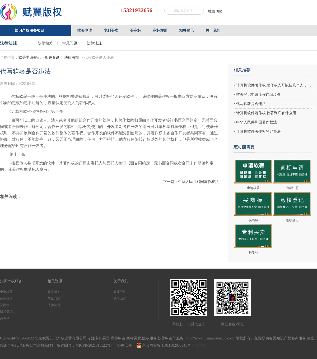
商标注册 (6, 298)
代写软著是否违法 (251, 104)
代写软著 (19, 96)
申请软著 (6, 292)
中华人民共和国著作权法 (198, 182)
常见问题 (69, 43)
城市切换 (215, 11)
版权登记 (6, 312)
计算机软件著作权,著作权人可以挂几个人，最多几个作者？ (274, 85)
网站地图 (199, 345)
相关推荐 (242, 70)
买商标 (5, 305)
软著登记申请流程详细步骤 (258, 94)
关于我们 (120, 298)
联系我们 (120, 292)
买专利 (5, 318)
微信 (312, 107)
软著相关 (45, 43)
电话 (312, 89)
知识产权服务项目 (29, 31)
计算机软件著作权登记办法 (258, 132)
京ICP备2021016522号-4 (94, 345)
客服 (312, 56)
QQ (311, 71)
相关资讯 (52, 57)
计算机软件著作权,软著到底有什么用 (266, 113)
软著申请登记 (29, 57)
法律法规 (94, 43)
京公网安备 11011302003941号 (164, 345)
